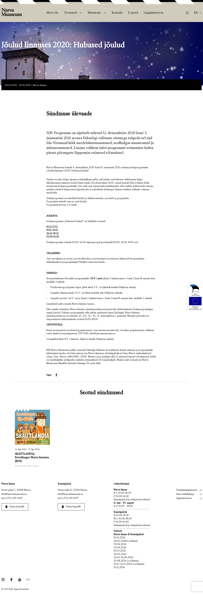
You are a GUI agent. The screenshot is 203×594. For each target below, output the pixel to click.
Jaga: (49, 375)
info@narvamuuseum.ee (14, 494)
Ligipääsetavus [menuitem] (153, 13)
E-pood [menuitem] (133, 13)
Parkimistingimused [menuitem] (186, 490)
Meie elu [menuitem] (52, 13)
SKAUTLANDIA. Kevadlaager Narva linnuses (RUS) (32, 458)
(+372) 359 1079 (69, 498)
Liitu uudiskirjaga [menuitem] (185, 494)
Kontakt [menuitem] (117, 13)
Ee (196, 13)
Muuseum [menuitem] (94, 13)
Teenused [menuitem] (70, 13)
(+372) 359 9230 (13, 498)
